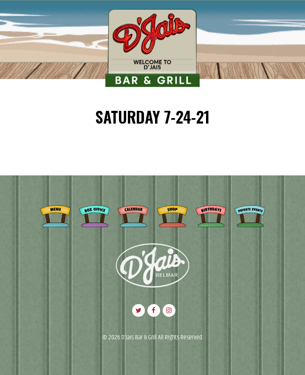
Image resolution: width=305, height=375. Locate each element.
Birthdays (211, 215)
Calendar (133, 215)
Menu (55, 215)
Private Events (250, 215)
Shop (172, 215)
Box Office (94, 215)
